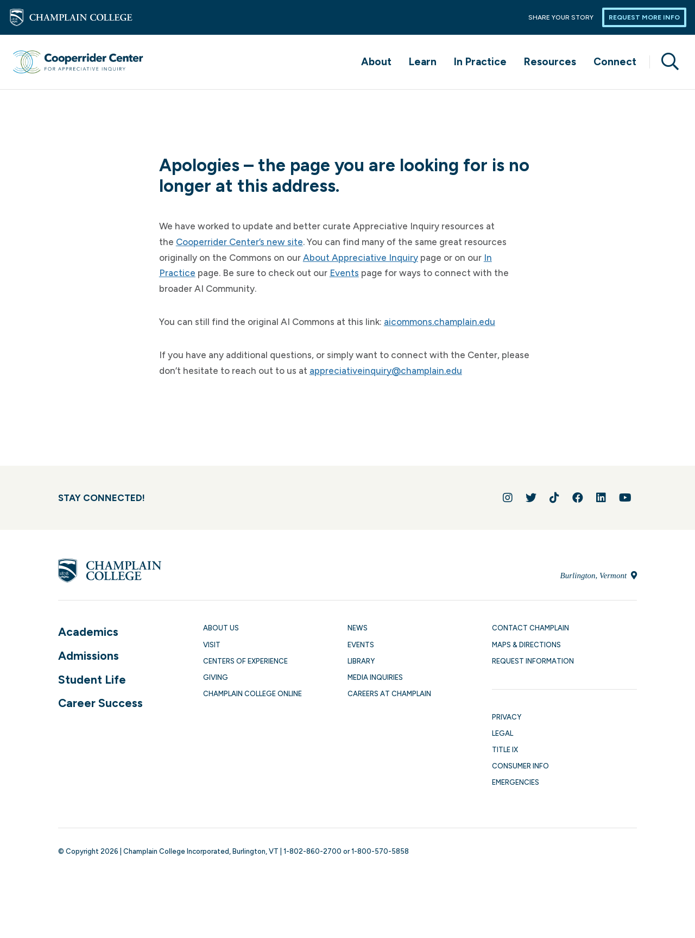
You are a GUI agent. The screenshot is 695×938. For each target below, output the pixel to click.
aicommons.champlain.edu (439, 321)
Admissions (88, 655)
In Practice (480, 61)
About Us (221, 628)
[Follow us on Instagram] (508, 497)
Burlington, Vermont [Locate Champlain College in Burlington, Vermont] (598, 575)
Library (361, 661)
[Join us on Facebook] (577, 497)
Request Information (533, 661)
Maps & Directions (526, 645)
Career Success (100, 703)
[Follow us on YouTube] (625, 497)
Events (344, 272)
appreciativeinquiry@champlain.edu (385, 370)
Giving (215, 677)
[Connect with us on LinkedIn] (601, 497)
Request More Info (644, 17)
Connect (614, 61)
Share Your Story (560, 17)
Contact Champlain (530, 628)
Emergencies (515, 782)
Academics (88, 632)
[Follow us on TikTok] (554, 497)
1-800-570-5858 (380, 851)
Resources (550, 61)
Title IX (505, 750)
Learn (423, 61)
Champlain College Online (252, 694)
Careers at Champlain (389, 694)
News (358, 628)
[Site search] (665, 62)
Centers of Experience (245, 661)
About (376, 61)
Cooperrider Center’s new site (239, 241)
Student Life (92, 679)
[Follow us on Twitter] (531, 497)
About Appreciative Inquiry (360, 257)
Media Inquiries (375, 677)
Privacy (506, 717)
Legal (502, 733)
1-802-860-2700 (312, 851)
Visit (211, 645)
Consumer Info (520, 766)
